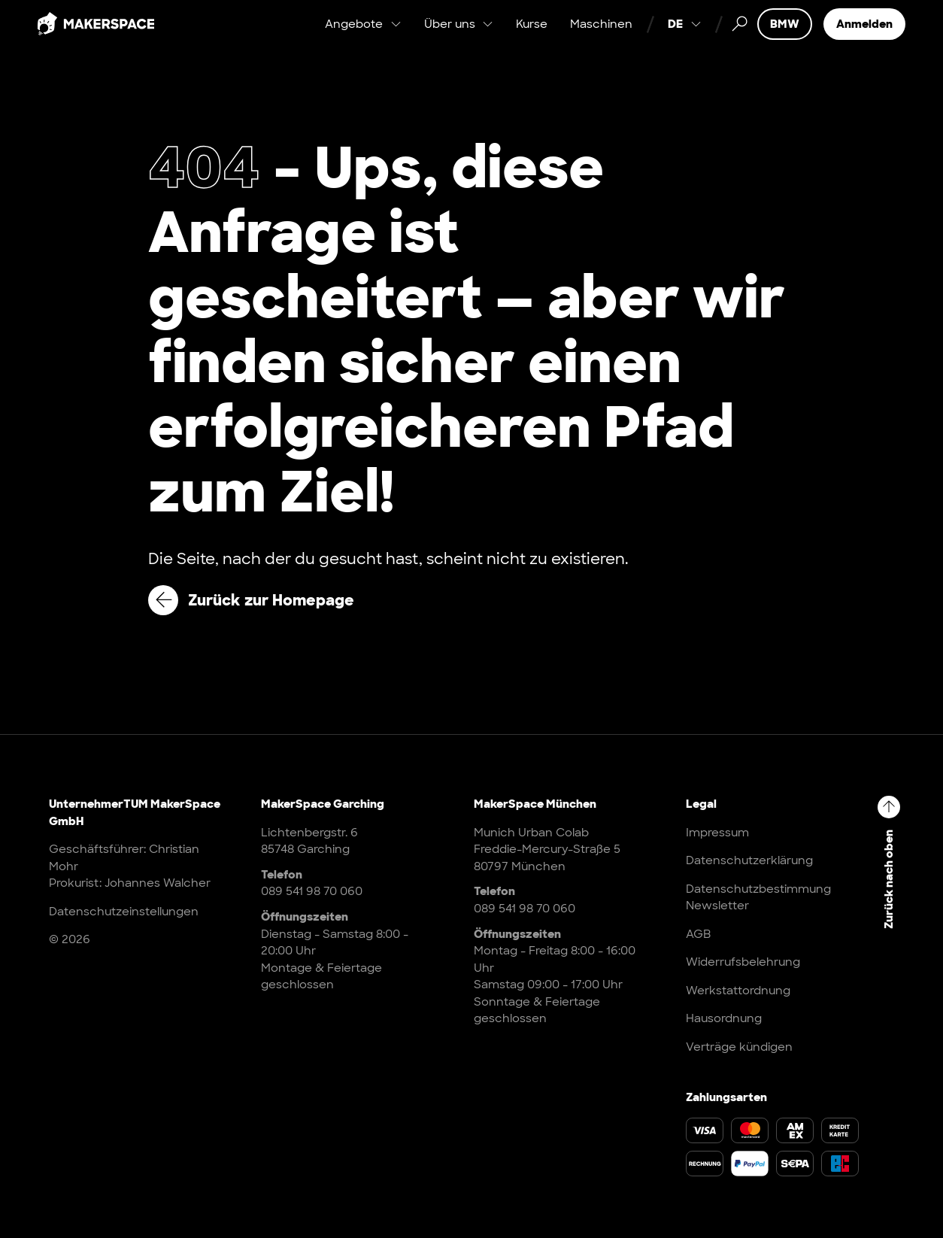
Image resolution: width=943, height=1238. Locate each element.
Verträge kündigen (739, 1046)
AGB (698, 934)
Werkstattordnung (738, 990)
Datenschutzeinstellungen (124, 911)
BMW (784, 37)
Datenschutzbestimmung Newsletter (758, 897)
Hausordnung (724, 1018)
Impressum (717, 832)
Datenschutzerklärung (749, 860)
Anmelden (864, 37)
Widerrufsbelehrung (743, 961)
